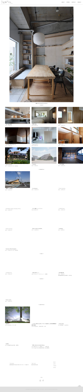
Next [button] (72, 54)
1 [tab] (36, 103)
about (63, 2)
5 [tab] (41, 103)
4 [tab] (40, 103)
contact (74, 2)
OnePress (46, 389)
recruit (79, 2)
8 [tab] (45, 103)
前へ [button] (11, 54)
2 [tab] (37, 103)
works (68, 2)
